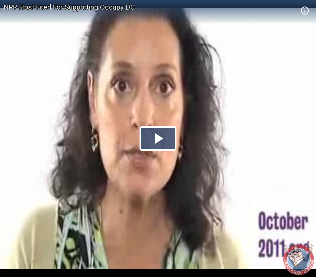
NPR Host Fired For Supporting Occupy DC (69, 7)
